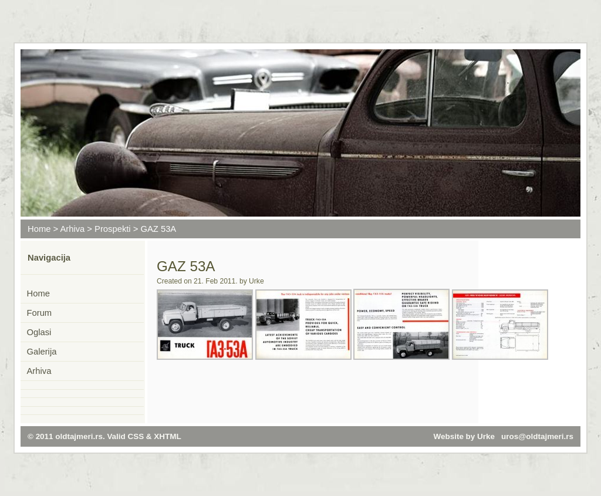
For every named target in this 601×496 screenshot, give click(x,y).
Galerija (42, 351)
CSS (136, 436)
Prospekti (112, 229)
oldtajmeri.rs (79, 436)
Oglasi (39, 332)
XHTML (167, 436)
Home (39, 229)
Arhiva (72, 229)
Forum (39, 313)
